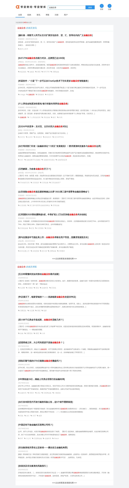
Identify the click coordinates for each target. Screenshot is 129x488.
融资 (40, 416)
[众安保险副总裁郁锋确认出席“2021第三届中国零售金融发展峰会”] (53, 192)
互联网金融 (47, 393)
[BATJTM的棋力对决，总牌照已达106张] (41, 58)
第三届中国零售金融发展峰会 (39, 205)
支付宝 (22, 137)
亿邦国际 (40, 228)
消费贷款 (23, 311)
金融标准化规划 (49, 160)
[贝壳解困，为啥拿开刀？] (34, 169)
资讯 (38, 15)
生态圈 (22, 288)
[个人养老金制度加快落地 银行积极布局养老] (43, 104)
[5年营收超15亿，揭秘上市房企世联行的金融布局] (41, 379)
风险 (22, 416)
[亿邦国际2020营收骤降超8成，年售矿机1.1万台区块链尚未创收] (52, 214)
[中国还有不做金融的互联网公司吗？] (35, 425)
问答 (56, 15)
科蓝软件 (50, 95)
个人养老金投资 (35, 117)
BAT (22, 438)
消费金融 (55, 72)
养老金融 (46, 117)
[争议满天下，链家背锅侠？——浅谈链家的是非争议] (47, 297)
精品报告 (23, 72)
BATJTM (46, 72)
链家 (45, 311)
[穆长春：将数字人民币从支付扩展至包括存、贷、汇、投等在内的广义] (55, 35)
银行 (54, 117)
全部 (20, 15)
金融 (22, 333)
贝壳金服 (45, 183)
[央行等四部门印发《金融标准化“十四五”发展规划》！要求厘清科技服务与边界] (59, 146)
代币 (34, 416)
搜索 (90, 7)
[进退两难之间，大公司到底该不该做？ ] (41, 342)
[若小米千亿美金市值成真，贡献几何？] (40, 320)
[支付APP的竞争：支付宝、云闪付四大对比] (43, 126)
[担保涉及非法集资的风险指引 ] (32, 466)
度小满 (44, 251)
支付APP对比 (59, 137)
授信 (37, 288)
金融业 (32, 72)
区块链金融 (24, 228)
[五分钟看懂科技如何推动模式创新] (38, 274)
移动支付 (38, 137)
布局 (60, 117)
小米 (43, 333)
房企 (39, 393)
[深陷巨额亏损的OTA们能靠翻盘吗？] (39, 361)
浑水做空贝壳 (25, 183)
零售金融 (55, 205)
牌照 (39, 72)
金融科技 (45, 288)
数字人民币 (24, 49)
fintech (56, 438)
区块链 (48, 228)
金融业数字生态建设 (33, 160)
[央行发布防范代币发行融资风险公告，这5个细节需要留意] (45, 402)
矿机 (33, 228)
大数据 (30, 288)
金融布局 (23, 393)
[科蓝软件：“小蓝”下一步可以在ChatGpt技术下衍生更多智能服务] (53, 81)
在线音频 (35, 251)
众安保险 (23, 205)
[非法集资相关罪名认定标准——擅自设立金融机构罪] (43, 447)
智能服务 (41, 95)
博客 (47, 15)
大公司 (28, 438)
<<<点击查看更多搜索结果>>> (64, 259)
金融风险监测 (62, 160)
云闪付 (30, 137)
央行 (22, 160)
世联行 (32, 393)
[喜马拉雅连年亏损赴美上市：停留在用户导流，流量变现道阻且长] (53, 237)
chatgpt (23, 95)
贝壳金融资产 (56, 183)
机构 (29, 15)
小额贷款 (57, 393)
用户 (66, 15)
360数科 (62, 251)
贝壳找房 (35, 183)
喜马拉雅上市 (25, 251)
